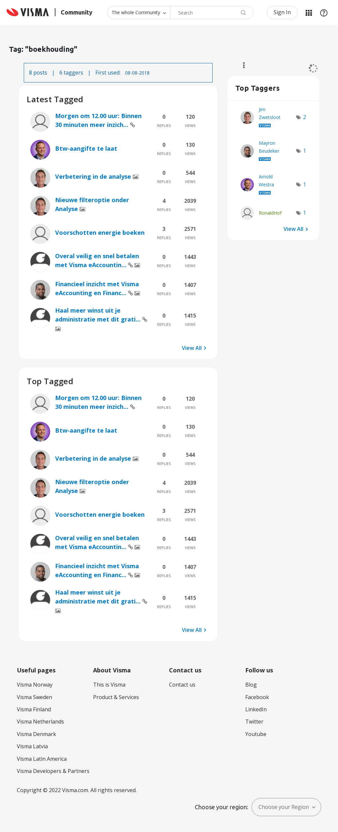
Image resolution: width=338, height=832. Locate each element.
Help (323, 12)
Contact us (182, 684)
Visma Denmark (36, 734)
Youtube (255, 734)
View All (192, 347)
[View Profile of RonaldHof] (270, 213)
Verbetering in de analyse (94, 176)
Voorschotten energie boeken (100, 232)
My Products (308, 12)
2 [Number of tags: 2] (304, 117)
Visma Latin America (42, 758)
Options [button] (240, 65)
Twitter (254, 721)
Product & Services (116, 697)
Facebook (257, 697)
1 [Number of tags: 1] (304, 150)
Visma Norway (34, 684)
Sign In (282, 12)
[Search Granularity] (138, 12)
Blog (251, 684)
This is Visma (109, 684)
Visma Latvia (32, 746)
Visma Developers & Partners (53, 771)
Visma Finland (34, 709)
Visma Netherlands (40, 721)
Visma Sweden (34, 697)
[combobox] (212, 12)
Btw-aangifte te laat (86, 148)
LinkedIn (256, 709)
